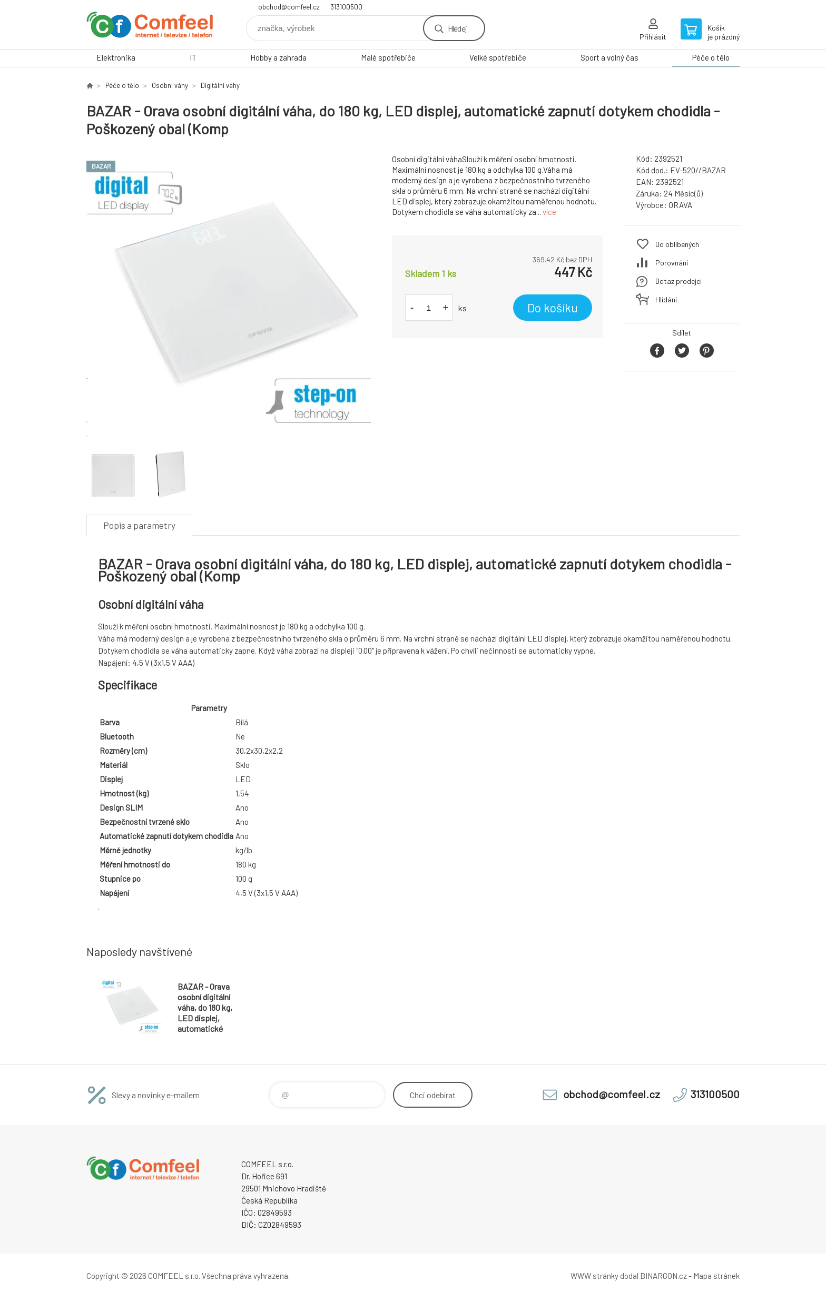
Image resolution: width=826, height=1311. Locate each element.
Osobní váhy (170, 85)
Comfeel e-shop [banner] (149, 24)
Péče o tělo (711, 57)
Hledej (457, 28)
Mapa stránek (716, 1275)
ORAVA (680, 205)
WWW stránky (594, 1275)
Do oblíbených (677, 244)
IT (193, 57)
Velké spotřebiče (497, 57)
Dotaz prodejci (678, 281)
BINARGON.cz (663, 1275)
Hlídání (666, 299)
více (549, 211)
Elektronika (115, 57)
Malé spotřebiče (388, 57)
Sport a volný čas (609, 57)
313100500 (346, 7)
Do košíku (552, 307)
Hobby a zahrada (278, 57)
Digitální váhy (220, 85)
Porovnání (671, 262)
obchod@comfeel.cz (289, 7)
